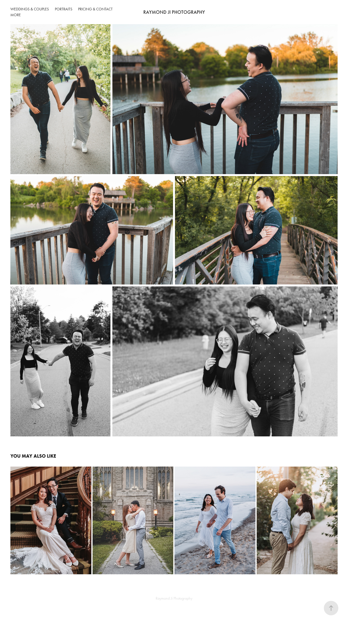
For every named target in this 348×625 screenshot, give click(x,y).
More (15, 15)
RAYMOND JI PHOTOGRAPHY (174, 12)
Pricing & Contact (95, 9)
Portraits (63, 9)
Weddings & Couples (29, 9)
